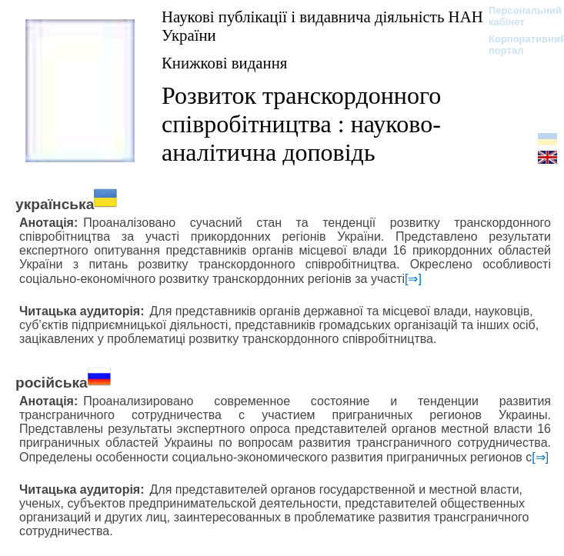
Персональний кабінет (517, 16)
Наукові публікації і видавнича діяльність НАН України (322, 26)
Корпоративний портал (517, 44)
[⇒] (413, 278)
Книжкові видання (224, 63)
